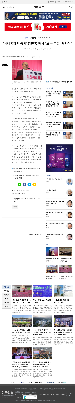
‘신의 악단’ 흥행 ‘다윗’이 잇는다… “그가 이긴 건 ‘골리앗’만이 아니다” (53, 104)
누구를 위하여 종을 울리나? (54, 179)
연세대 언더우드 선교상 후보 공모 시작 (62, 301)
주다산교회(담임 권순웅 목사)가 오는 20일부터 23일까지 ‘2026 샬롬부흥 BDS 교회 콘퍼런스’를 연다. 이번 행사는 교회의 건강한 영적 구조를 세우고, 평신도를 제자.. (42, 308)
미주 (62, 2)
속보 (47, 82)
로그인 (71, 2)
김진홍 (15, 207)
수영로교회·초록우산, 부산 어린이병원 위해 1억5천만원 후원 (42, 332)
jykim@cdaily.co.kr (19, 57)
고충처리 (63, 395)
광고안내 (24, 395)
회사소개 (17, 395)
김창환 (47, 205)
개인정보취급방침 (44, 395)
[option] (52, 255)
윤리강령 (19, 397)
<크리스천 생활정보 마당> (35, 234)
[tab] (6, 291)
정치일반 (33, 38)
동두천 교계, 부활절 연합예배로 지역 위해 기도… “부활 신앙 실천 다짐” (21, 364)
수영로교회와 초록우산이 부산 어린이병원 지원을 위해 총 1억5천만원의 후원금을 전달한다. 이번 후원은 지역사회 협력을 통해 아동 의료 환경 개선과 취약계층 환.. (42, 341)
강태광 (47, 181)
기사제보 (36, 395)
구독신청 (67, 2)
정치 (26, 38)
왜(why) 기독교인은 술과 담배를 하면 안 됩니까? (53, 135)
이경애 (47, 216)
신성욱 (47, 239)
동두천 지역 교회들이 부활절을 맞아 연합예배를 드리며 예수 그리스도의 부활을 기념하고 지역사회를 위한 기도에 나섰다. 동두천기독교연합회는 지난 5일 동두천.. (22, 373)
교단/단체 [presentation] (6, 295)
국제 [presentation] (6, 306)
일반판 (58, 2)
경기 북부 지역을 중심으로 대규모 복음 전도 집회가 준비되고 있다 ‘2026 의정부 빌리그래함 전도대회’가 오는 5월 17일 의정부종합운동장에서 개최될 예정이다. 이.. (21, 338)
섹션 (4, 2)
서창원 (47, 227)
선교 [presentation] (6, 299)
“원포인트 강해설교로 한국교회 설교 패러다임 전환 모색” (53, 94)
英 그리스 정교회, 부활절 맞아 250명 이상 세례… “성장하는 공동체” (53, 114)
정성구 (47, 192)
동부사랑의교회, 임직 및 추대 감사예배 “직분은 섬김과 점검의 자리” (63, 332)
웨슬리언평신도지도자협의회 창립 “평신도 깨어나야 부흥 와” (53, 125)
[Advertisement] (59, 67)
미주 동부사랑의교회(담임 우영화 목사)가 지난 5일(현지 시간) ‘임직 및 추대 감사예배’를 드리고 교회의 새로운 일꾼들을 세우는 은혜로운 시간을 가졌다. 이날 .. (63, 341)
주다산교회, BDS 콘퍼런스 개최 (42, 301)
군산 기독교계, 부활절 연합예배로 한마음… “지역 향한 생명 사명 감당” (42, 364)
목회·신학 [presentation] (6, 303)
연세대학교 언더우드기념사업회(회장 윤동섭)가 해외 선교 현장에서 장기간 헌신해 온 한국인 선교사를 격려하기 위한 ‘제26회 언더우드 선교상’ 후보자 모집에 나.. (63, 308)
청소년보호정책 (55, 395)
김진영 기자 (10, 57)
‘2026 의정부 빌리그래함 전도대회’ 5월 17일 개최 (21, 331)
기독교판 (52, 2)
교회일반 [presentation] (6, 291)
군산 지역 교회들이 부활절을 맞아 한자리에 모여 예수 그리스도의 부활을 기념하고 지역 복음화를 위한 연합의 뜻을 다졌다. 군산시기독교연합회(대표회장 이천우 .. (42, 373)
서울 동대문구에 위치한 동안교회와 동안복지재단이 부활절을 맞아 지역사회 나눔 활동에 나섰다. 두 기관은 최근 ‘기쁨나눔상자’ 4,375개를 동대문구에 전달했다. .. (21, 308)
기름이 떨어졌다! (51, 190)
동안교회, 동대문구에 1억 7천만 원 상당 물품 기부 (21, 301)
